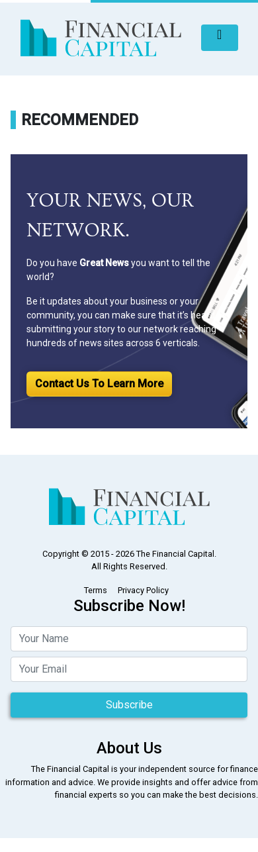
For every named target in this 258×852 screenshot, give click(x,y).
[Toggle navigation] (219, 37)
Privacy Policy (143, 590)
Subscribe (129, 704)
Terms (95, 590)
